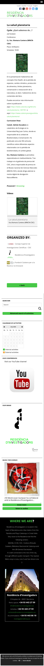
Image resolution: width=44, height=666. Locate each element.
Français (29, 6)
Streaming (20, 186)
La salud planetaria (18, 219)
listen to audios (22, 508)
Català (19, 6)
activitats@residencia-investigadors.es (22, 612)
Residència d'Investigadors (25, 255)
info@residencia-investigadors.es (22, 606)
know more (21, 505)
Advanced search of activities (22, 313)
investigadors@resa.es (22, 619)
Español (24, 6)
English (35, 6)
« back (22, 285)
